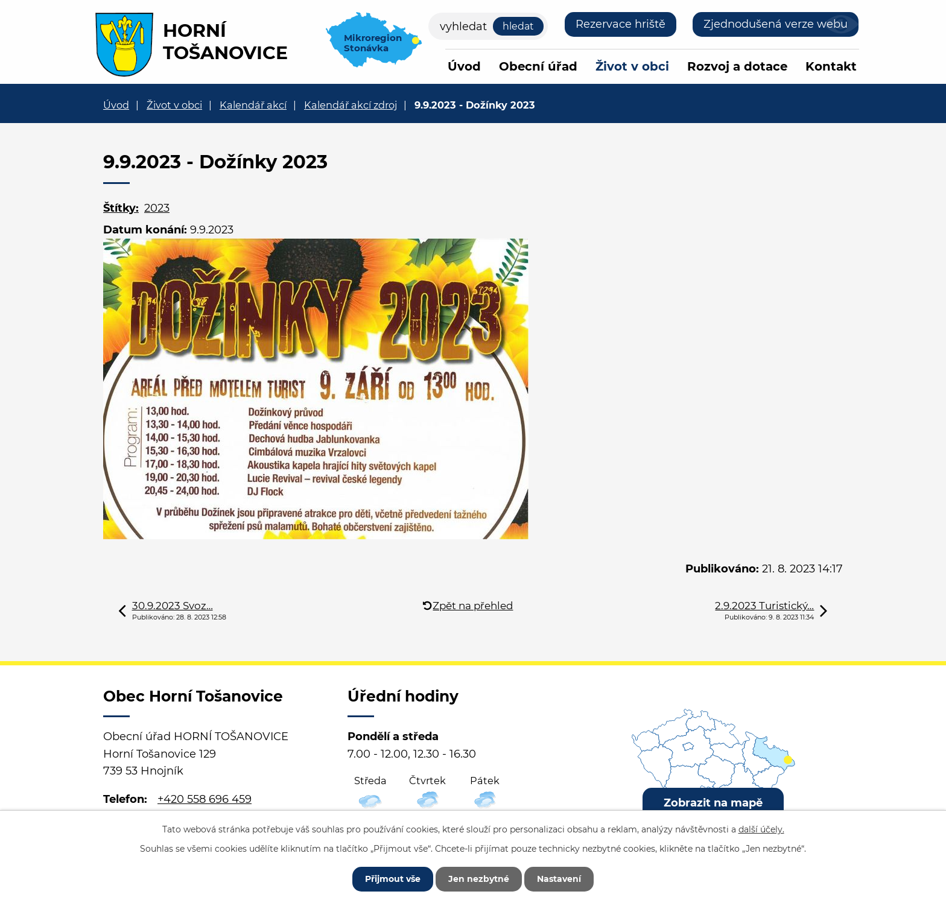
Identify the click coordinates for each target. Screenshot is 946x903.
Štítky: (121, 208)
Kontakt (831, 66)
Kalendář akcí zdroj (350, 105)
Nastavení (559, 878)
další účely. (761, 829)
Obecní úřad (538, 66)
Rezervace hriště (620, 24)
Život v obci (632, 66)
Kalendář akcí (253, 105)
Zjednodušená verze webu (775, 24)
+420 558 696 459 (204, 799)
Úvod (464, 66)
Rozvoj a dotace (737, 66)
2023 (157, 208)
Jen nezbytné (478, 878)
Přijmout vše (393, 878)
